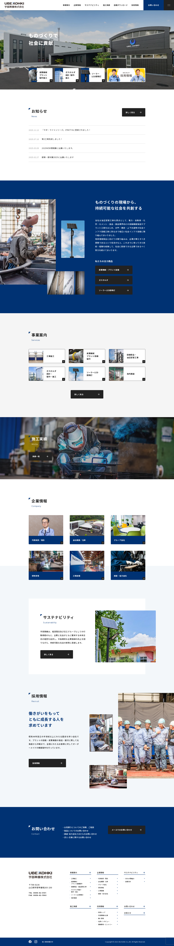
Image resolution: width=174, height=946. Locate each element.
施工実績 (73, 906)
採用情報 (100, 906)
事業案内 (73, 873)
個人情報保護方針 (47, 942)
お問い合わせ (129, 906)
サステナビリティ (131, 873)
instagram (35, 941)
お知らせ (127, 913)
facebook (30, 941)
